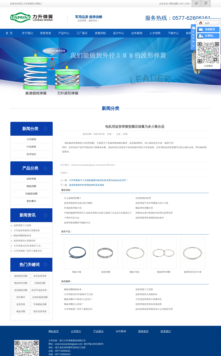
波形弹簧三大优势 (22, 225)
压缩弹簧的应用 (143, 198)
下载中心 (173, 33)
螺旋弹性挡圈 (20, 283)
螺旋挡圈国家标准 (22, 235)
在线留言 (210, 29)
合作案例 (136, 33)
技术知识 (31, 154)
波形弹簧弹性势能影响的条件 (149, 217)
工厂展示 (82, 33)
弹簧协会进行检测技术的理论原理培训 (154, 213)
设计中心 (118, 33)
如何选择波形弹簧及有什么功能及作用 (154, 309)
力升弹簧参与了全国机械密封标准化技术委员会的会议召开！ (98, 180)
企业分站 (163, 3)
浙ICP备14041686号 (94, 344)
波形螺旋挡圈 (20, 290)
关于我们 (27, 33)
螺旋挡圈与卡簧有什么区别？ (78, 299)
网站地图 (174, 3)
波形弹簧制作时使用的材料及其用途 (86, 185)
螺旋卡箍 (76, 272)
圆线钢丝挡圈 (20, 276)
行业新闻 (31, 146)
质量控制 (100, 33)
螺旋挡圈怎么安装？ (74, 304)
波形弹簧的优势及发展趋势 (148, 304)
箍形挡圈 (105, 272)
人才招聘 (155, 33)
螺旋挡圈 (31, 186)
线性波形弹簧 (39, 311)
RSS (182, 3)
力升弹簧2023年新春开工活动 (78, 294)
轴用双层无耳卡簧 (192, 272)
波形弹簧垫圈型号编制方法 (77, 222)
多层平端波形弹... (40, 290)
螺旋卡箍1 (135, 272)
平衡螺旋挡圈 (39, 304)
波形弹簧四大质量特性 (25, 240)
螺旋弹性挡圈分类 (144, 208)
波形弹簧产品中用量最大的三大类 (151, 203)
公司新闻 (31, 139)
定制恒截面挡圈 (40, 297)
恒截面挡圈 (31, 193)
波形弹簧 (31, 178)
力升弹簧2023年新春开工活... (28, 245)
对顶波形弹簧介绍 (73, 208)
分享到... (210, 35)
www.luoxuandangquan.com (68, 344)
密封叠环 (31, 201)
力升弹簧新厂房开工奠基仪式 (28, 251)
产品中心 (63, 33)
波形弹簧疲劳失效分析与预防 (78, 203)
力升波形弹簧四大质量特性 (27, 230)
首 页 (9, 33)
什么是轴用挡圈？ (73, 198)
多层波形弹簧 (39, 276)
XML (187, 3)
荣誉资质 (45, 33)
